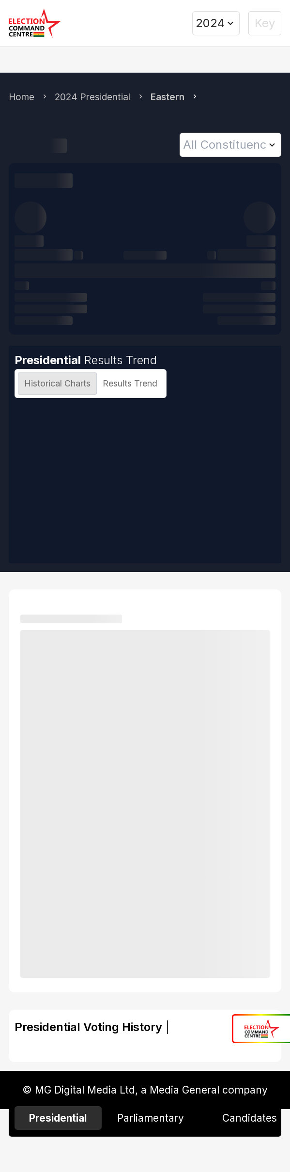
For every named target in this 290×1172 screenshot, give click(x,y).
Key (265, 23)
